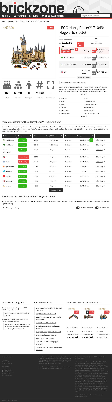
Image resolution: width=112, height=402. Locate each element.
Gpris (90, 372)
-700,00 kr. (52, 176)
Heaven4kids (104, 372)
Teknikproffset (84, 390)
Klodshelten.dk (79, 376)
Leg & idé (84, 378)
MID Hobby (87, 383)
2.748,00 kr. (102, 65)
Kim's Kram (94, 375)
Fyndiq (82, 372)
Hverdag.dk (85, 373)
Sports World (96, 388)
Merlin (81, 383)
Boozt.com (100, 363)
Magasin (96, 381)
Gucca (94, 372)
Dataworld (86, 368)
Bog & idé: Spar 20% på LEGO (46, 314)
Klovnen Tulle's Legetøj (98, 376)
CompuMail (102, 365)
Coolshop (89, 367)
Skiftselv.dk (104, 386)
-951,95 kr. (52, 150)
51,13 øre (68, 186)
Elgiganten (78, 370)
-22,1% (36, 171)
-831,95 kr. (52, 167)
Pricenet (95, 385)
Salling (85, 386)
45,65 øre (68, 150)
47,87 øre (68, 171)
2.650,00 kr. (102, 57)
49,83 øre (68, 176)
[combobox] (96, 15)
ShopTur (98, 386)
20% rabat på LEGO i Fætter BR (46, 335)
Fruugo (77, 372)
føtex (7, 162)
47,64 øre (68, 167)
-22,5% (36, 167)
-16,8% (36, 186)
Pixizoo (84, 385)
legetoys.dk (95, 380)
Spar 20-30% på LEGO (91, 114)
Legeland (85, 380)
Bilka (100, 362)
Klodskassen (10, 145)
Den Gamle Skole (95, 368)
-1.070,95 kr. (53, 140)
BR (6, 157)
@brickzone (7, 373)
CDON (96, 365)
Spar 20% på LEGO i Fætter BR (46, 323)
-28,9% (36, 140)
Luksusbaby (90, 381)
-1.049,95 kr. (53, 145)
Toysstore (98, 390)
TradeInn (103, 390)
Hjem (6, 16)
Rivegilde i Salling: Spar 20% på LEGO (48, 332)
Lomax (84, 381)
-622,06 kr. (52, 186)
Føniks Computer (96, 370)
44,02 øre (68, 145)
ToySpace (9, 171)
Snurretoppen (79, 388)
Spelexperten (10, 167)
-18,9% (36, 176)
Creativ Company (101, 367)
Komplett (78, 378)
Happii (98, 372)
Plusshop (89, 385)
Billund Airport (79, 363)
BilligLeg (105, 362)
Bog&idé (8, 176)
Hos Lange (78, 373)
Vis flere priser (84, 78)
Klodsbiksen (60, 129)
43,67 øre (68, 140)
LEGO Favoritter (53, 16)
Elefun (102, 368)
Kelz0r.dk (102, 373)
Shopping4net (91, 386)
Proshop (100, 385)
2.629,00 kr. (102, 48)
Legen (90, 380)
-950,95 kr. (52, 157)
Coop (93, 367)
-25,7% (36, 150)
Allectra (77, 362)
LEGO (101, 380)
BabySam (96, 362)
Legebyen (90, 378)
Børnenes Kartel (80, 365)
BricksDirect (90, 365)
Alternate (83, 362)
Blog (33, 16)
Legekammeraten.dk (99, 378)
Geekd (86, 372)
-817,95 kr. (52, 171)
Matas (77, 383)
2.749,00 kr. (102, 72)
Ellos (83, 370)
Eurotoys (87, 370)
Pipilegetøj (78, 385)
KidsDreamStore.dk (84, 375)
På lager (86, 50)
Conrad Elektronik (80, 367)
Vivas (76, 391)
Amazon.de (9, 186)
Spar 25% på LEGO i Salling (45, 338)
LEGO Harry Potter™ (23, 21)
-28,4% (36, 145)
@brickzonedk (8, 375)
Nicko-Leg (93, 383)
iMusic (91, 373)
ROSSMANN (78, 386)
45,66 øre (68, 157)
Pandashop (100, 383)
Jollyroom (96, 373)
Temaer (20, 16)
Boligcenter (93, 363)
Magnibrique (103, 381)
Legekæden (9, 181)
